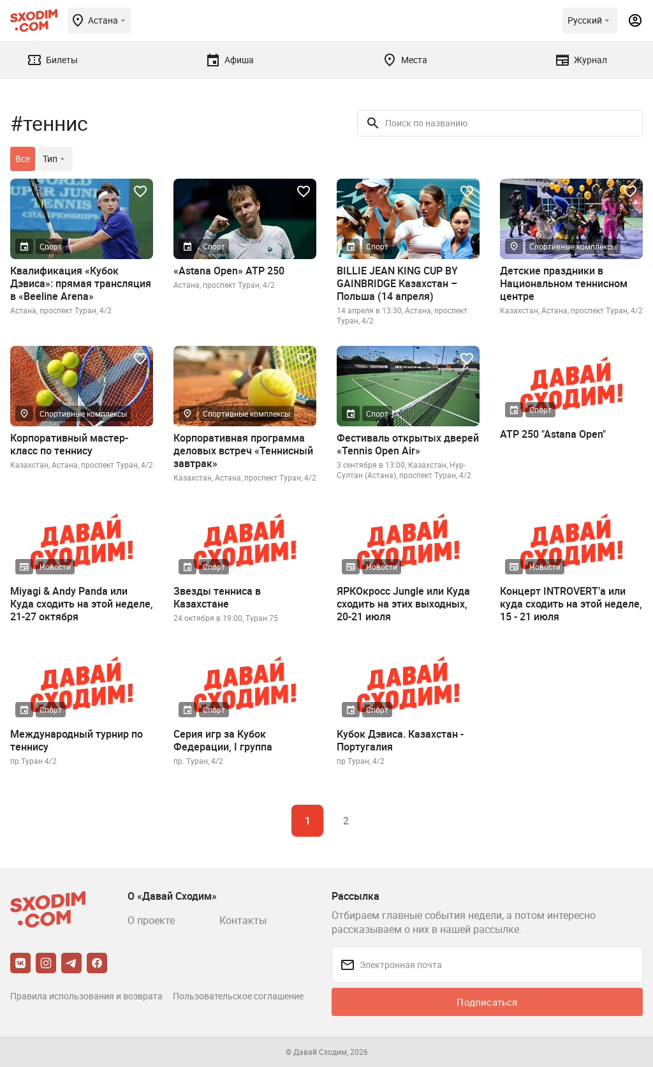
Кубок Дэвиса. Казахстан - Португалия (400, 740)
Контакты (243, 920)
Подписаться (487, 1002)
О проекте (151, 920)
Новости (55, 567)
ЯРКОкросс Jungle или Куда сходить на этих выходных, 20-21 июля (403, 604)
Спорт (51, 246)
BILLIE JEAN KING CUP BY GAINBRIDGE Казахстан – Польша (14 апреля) (397, 283)
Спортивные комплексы (573, 246)
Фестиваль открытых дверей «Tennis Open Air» (408, 444)
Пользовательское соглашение (238, 996)
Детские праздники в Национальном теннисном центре (563, 283)
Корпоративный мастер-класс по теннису (69, 444)
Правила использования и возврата (86, 996)
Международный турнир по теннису (76, 740)
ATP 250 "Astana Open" (553, 434)
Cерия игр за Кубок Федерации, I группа (222, 740)
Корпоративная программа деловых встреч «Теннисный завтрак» (243, 450)
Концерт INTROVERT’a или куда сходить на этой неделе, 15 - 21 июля (571, 604)
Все (22, 159)
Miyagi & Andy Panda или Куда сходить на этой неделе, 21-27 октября (81, 604)
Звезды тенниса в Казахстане (217, 597)
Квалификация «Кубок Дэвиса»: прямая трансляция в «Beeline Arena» (80, 283)
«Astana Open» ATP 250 (228, 270)
